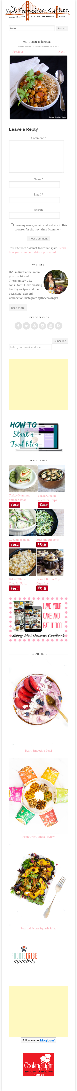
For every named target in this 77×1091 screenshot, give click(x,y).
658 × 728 (38, 46)
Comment (38, 138)
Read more (17, 308)
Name (38, 179)
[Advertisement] (38, 384)
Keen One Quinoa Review (38, 837)
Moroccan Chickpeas (51, 46)
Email (38, 194)
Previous (16, 51)
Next (63, 51)
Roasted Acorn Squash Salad (38, 928)
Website (38, 210)
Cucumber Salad (19, 539)
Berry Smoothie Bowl (38, 750)
